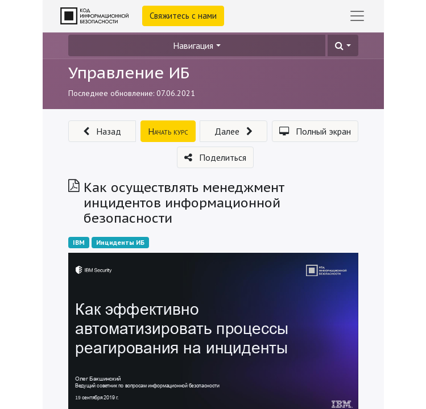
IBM (79, 242)
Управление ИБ (128, 72)
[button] (343, 45)
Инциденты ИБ (120, 242)
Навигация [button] (193, 45)
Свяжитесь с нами (183, 15)
